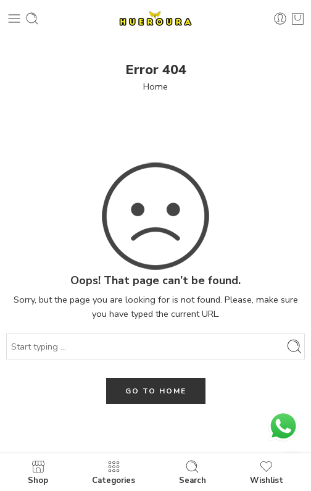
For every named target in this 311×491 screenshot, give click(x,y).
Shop (38, 472)
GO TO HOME (155, 391)
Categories (113, 472)
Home (155, 86)
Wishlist (266, 472)
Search (192, 472)
